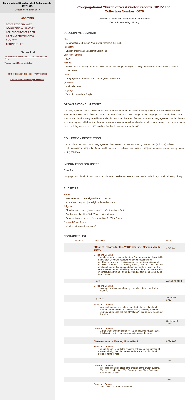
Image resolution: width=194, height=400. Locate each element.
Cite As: (69, 170)
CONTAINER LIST (14, 44)
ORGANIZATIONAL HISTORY (20, 28)
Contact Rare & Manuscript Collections (27, 80)
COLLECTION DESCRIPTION (20, 32)
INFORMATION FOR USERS (20, 36)
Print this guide (40, 74)
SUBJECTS (11, 40)
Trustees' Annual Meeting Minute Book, (19, 63)
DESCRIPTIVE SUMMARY (19, 24)
